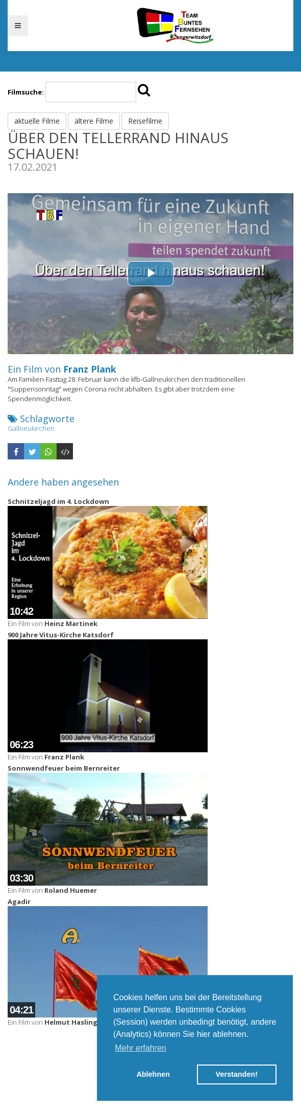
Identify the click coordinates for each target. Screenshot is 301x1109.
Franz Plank (89, 369)
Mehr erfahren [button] (140, 1048)
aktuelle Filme (37, 121)
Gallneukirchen (31, 428)
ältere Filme (93, 121)
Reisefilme (145, 121)
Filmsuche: (26, 92)
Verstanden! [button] (237, 1074)
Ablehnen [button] (153, 1074)
